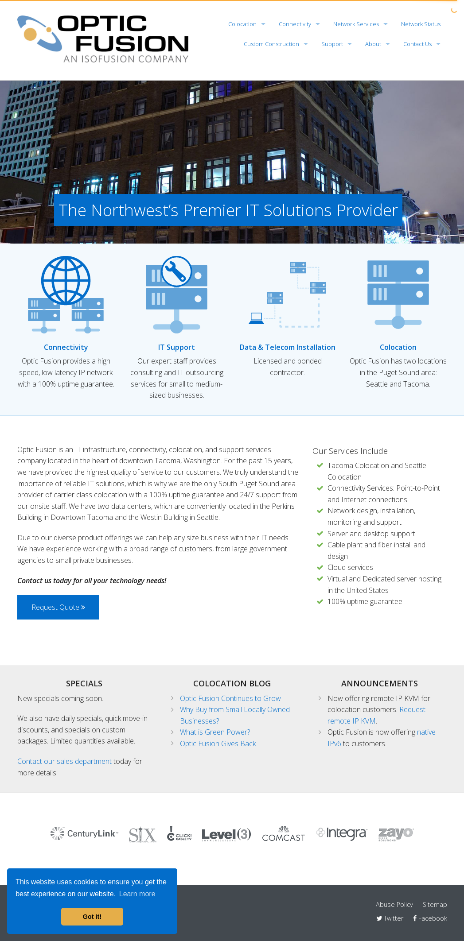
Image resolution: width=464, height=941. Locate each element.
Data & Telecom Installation (287, 347)
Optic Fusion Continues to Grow (230, 698)
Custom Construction (271, 44)
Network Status (421, 24)
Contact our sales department (64, 761)
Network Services (356, 24)
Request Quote (58, 607)
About (373, 44)
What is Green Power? (215, 732)
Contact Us (417, 44)
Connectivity (295, 24)
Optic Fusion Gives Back (218, 743)
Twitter (389, 918)
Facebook (430, 918)
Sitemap (435, 904)
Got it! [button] (92, 916)
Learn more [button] (137, 894)
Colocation (242, 24)
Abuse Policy (394, 904)
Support (332, 44)
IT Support (176, 347)
